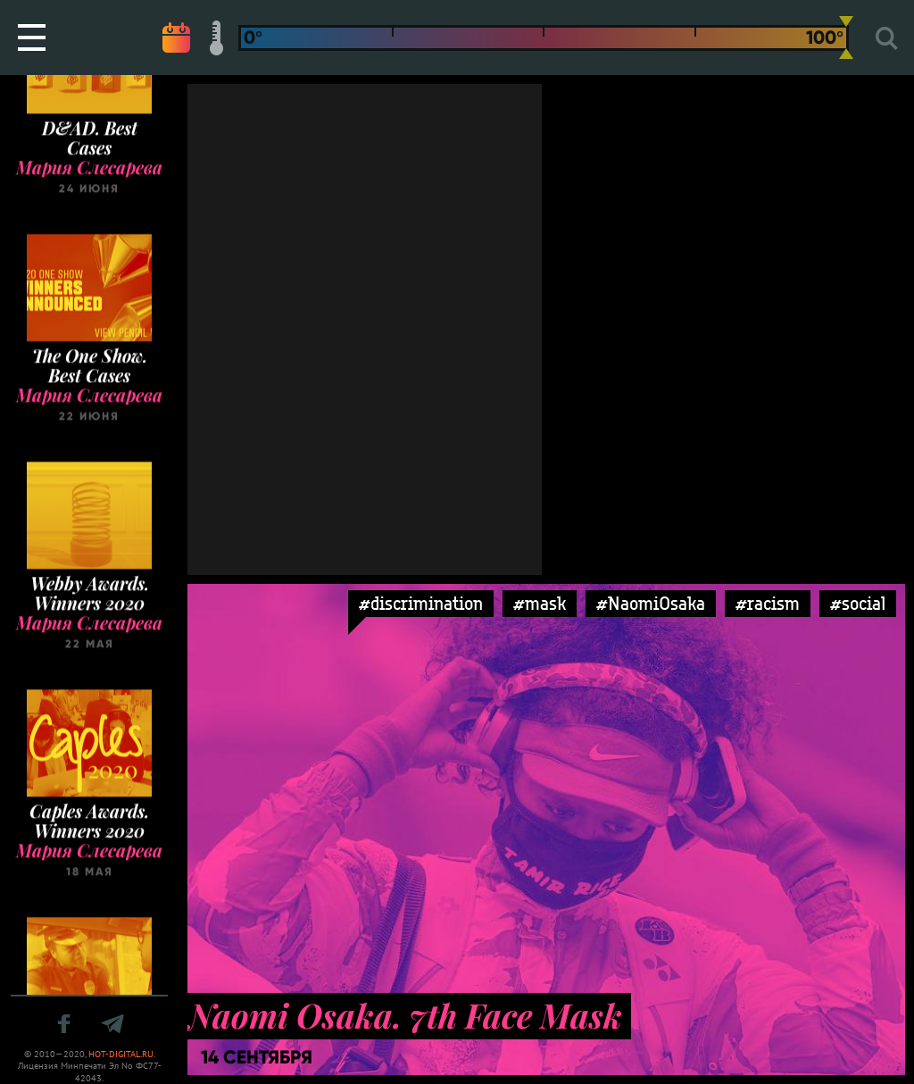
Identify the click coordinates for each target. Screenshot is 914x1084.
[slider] (846, 37)
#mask (539, 603)
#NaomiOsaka (650, 603)
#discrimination (421, 603)
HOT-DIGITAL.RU (121, 1054)
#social (857, 603)
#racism (767, 603)
